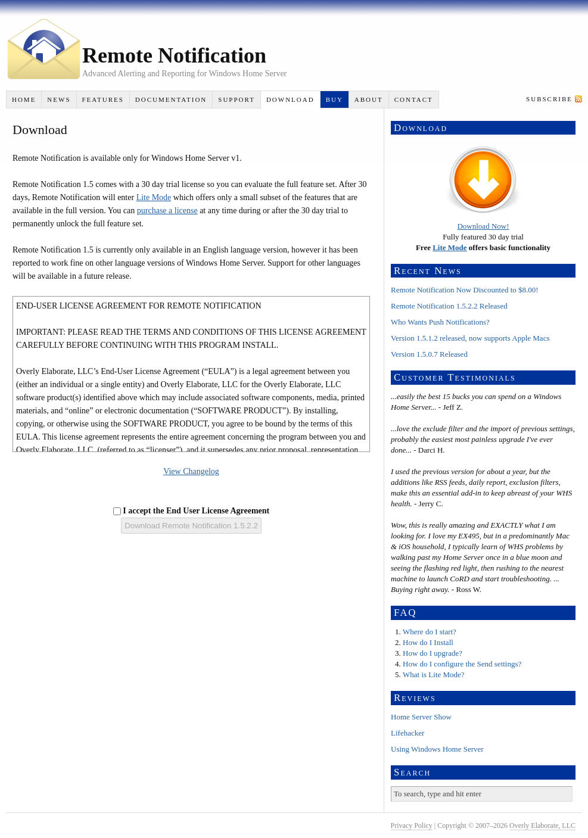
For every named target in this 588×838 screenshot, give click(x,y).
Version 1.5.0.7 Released (429, 354)
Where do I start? (429, 631)
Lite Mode (154, 197)
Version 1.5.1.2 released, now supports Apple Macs (470, 338)
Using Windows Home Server (437, 748)
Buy (334, 99)
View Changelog (191, 471)
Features (102, 99)
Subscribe (549, 98)
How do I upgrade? (432, 653)
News (58, 99)
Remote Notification (174, 55)
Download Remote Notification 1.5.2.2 (191, 525)
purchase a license (167, 210)
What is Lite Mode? (434, 674)
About (368, 99)
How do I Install (428, 642)
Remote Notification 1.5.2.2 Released (449, 305)
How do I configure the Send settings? (462, 663)
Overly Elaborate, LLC (542, 825)
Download (290, 99)
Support (236, 99)
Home (24, 99)
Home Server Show (421, 716)
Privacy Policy (412, 825)
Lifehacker (407, 732)
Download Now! (483, 226)
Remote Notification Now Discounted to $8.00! (465, 289)
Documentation (171, 99)
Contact (413, 99)
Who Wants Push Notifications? (440, 321)
